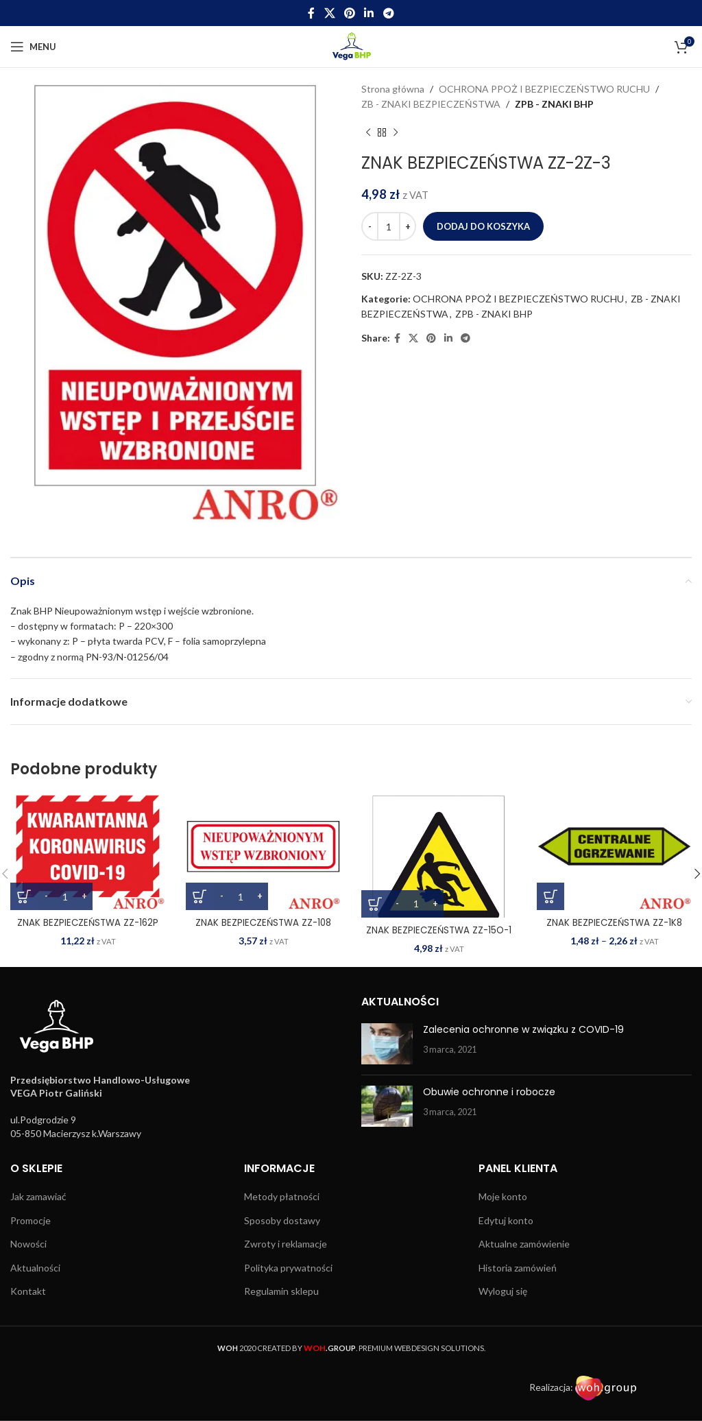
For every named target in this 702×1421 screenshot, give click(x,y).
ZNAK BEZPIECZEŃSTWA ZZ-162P (87, 922)
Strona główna (392, 89)
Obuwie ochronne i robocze (489, 1092)
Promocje (30, 1220)
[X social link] (329, 13)
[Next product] (395, 133)
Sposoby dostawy (282, 1220)
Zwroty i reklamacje (285, 1244)
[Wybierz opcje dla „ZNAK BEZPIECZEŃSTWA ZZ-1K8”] (550, 896)
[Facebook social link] (311, 13)
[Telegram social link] (388, 13)
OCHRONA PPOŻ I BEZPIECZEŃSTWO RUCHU (544, 89)
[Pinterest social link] (349, 13)
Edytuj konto (506, 1220)
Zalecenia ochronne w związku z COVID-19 (523, 1029)
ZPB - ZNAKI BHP (554, 104)
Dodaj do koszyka (483, 226)
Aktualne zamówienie (524, 1244)
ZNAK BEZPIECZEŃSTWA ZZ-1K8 (614, 922)
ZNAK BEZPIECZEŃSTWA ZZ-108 (263, 922)
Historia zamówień (518, 1268)
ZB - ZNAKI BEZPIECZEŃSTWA (430, 104)
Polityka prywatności (288, 1268)
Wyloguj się (503, 1291)
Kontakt (28, 1291)
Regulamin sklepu (281, 1291)
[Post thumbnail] (387, 1043)
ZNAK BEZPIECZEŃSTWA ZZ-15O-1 (439, 930)
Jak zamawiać (38, 1196)
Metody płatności (281, 1196)
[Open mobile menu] (33, 46)
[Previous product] (368, 133)
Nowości (28, 1244)
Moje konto (503, 1196)
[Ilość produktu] (388, 226)
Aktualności (35, 1268)
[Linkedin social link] (369, 13)
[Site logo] (351, 45)
